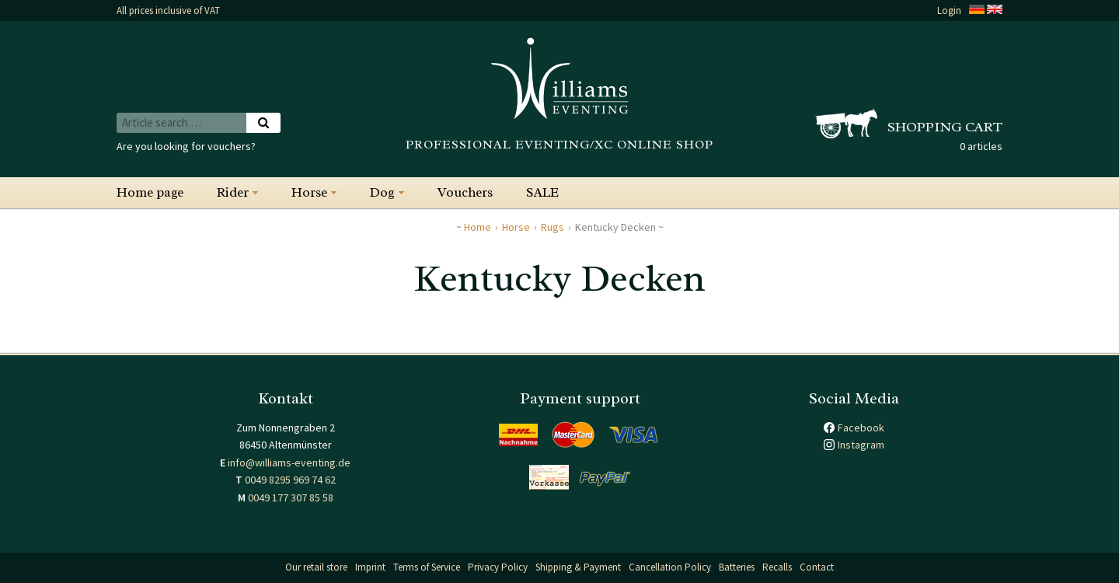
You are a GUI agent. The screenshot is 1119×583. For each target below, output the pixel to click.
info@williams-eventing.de (289, 463)
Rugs (552, 227)
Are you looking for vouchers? (186, 146)
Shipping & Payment (578, 567)
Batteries (737, 567)
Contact (817, 567)
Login (949, 10)
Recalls (777, 567)
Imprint (370, 567)
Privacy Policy (498, 567)
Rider (233, 192)
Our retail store (316, 567)
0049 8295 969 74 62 (290, 480)
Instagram (861, 445)
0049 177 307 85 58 (290, 497)
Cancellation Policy (670, 567)
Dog (382, 192)
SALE (542, 192)
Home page (150, 192)
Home (477, 227)
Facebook (861, 428)
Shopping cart (944, 126)
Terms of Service (426, 567)
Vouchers (465, 192)
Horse (309, 192)
